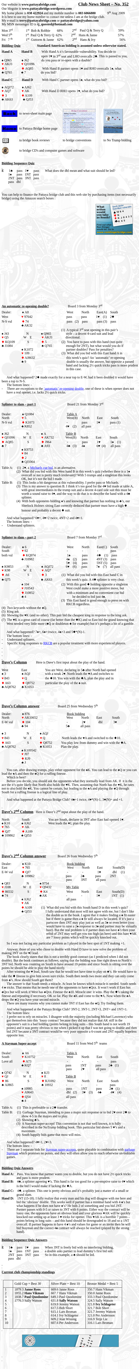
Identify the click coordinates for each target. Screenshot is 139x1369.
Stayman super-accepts (61, 1149)
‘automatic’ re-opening (64, 388)
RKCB (47, 643)
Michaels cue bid (41, 467)
